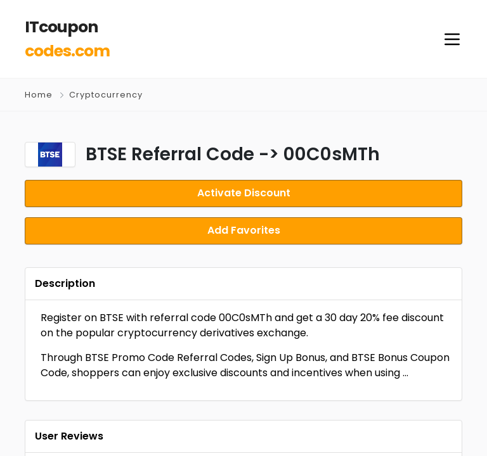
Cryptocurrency (106, 94)
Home (39, 94)
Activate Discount (243, 193)
